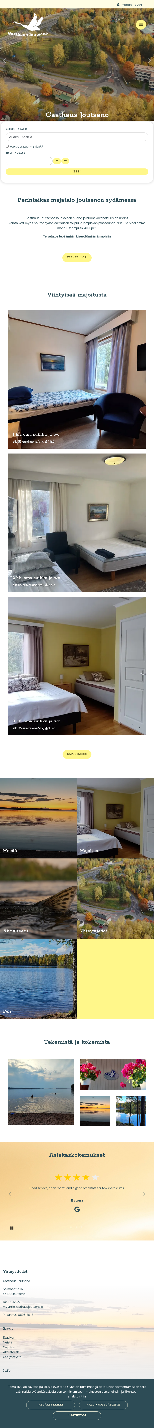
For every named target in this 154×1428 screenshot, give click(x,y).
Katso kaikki (77, 754)
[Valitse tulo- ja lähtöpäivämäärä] (77, 137)
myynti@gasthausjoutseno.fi (23, 1306)
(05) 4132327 (12, 1301)
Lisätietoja (77, 1415)
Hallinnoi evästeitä (103, 1404)
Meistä (7, 1342)
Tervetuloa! (77, 257)
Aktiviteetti (11, 1352)
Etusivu (8, 1337)
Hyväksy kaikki (50, 1404)
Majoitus (9, 1347)
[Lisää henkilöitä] (57, 161)
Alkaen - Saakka (17, 129)
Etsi (77, 171)
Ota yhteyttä (12, 1356)
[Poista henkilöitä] (65, 161)
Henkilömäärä (15, 153)
